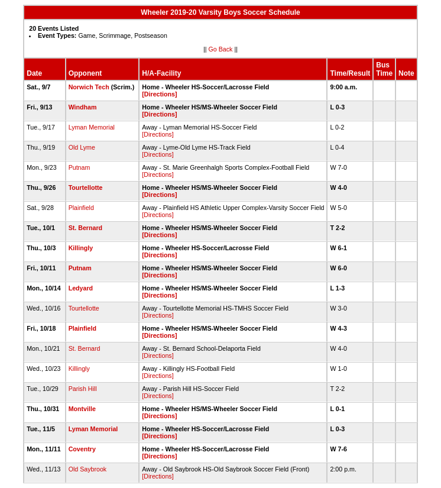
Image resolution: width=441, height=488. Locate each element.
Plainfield (81, 207)
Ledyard (81, 288)
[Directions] (159, 94)
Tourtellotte (86, 187)
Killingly (81, 247)
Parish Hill (83, 388)
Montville (82, 408)
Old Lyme (82, 147)
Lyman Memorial (92, 127)
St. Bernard (85, 227)
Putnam (79, 167)
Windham (83, 107)
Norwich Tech (89, 87)
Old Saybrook (88, 469)
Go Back (221, 49)
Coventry (82, 449)
